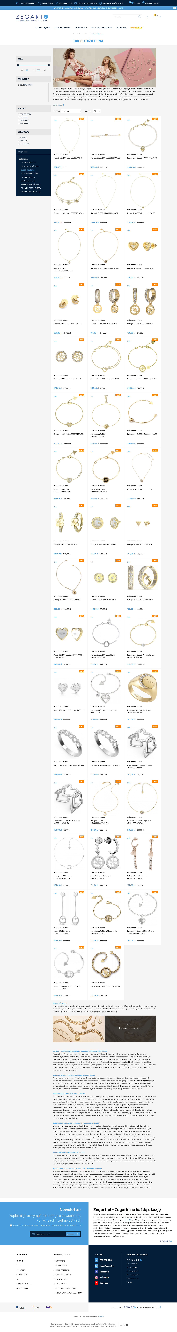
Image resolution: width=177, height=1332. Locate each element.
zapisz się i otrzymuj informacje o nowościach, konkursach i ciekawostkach (45, 1217)
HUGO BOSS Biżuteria (29, 173)
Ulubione (134, 2)
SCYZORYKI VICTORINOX (102, 27)
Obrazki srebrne (28, 181)
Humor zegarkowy (23, 1284)
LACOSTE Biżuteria (29, 163)
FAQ (17, 1279)
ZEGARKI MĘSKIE (42, 27)
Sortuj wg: (56, 111)
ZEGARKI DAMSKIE (62, 27)
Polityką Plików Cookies (106, 1324)
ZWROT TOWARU (22, 1288)
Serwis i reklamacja (62, 1275)
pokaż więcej (58, 105)
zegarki (127, 1220)
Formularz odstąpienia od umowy (67, 1293)
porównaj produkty (151, 2)
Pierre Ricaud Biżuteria (31, 184)
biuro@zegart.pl (107, 1266)
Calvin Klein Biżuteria (30, 166)
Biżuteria (121, 27)
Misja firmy (20, 1270)
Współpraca (21, 1275)
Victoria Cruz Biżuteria (31, 192)
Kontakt (19, 1261)
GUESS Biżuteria (28, 170)
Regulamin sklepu (61, 1279)
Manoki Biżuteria (28, 177)
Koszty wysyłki (59, 1261)
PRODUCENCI (81, 27)
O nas (18, 1265)
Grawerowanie (59, 1284)
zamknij (124, 1325)
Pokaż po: (87, 111)
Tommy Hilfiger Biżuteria (31, 188)
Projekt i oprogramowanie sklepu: (88, 1316)
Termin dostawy (60, 1265)
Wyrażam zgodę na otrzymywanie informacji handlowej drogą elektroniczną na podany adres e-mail (47, 1225)
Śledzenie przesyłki (62, 1270)
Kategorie (23, 152)
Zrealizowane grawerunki (64, 1288)
